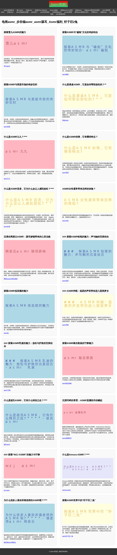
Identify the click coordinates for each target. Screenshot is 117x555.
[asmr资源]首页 (9, 10)
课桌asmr (65, 120)
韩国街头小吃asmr (41, 10)
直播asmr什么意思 (66, 10)
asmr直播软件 (67, 438)
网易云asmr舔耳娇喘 (11, 279)
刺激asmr (103, 12)
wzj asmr (7, 490)
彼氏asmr (7, 444)
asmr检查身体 (60, 14)
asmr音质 (7, 226)
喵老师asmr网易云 (10, 542)
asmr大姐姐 (54, 10)
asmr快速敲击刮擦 (22, 12)
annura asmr (66, 490)
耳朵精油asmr (57, 12)
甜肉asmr (78, 10)
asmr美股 (7, 126)
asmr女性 (65, 220)
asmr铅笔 (65, 281)
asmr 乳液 (7, 390)
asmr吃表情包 (45, 12)
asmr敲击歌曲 (67, 383)
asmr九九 (7, 178)
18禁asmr (94, 12)
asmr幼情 (65, 172)
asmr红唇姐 (68, 12)
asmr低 (6, 333)
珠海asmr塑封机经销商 (92, 10)
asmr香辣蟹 (106, 10)
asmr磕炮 (65, 74)
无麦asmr (29, 10)
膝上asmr (20, 10)
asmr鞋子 (34, 12)
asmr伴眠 (65, 325)
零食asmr (10, 12)
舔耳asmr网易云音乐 (82, 12)
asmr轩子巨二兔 (67, 536)
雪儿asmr (7, 66)
